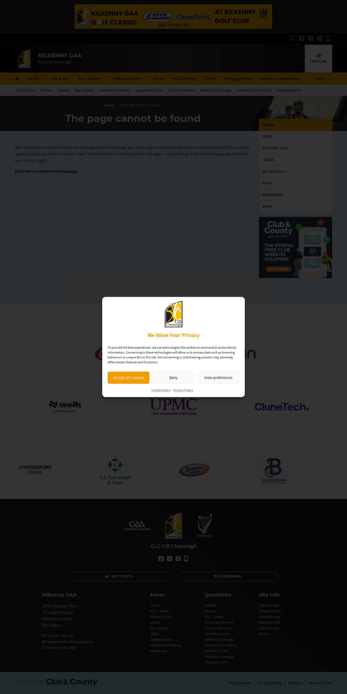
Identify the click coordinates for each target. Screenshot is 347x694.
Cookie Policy (161, 390)
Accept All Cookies (128, 377)
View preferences (218, 377)
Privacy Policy (183, 390)
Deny (173, 377)
